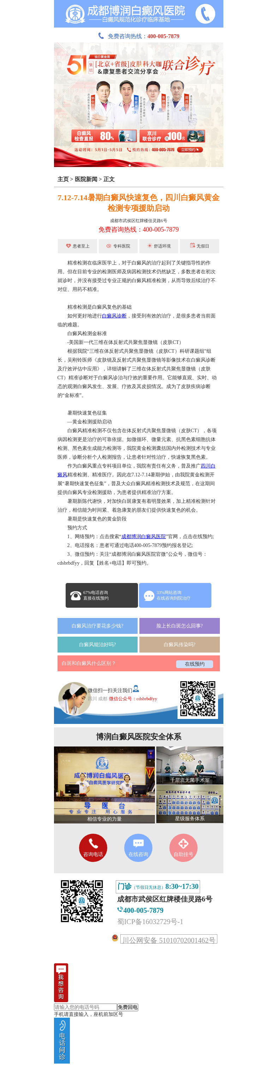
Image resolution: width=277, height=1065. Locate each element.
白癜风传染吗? (179, 644)
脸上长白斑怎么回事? (179, 626)
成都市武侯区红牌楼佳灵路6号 (138, 220)
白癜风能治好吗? (97, 644)
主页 (63, 179)
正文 (109, 179)
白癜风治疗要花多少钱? (97, 626)
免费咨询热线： (139, 36)
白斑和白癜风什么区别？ (89, 663)
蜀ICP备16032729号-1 (150, 922)
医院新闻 (86, 179)
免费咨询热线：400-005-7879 (138, 229)
